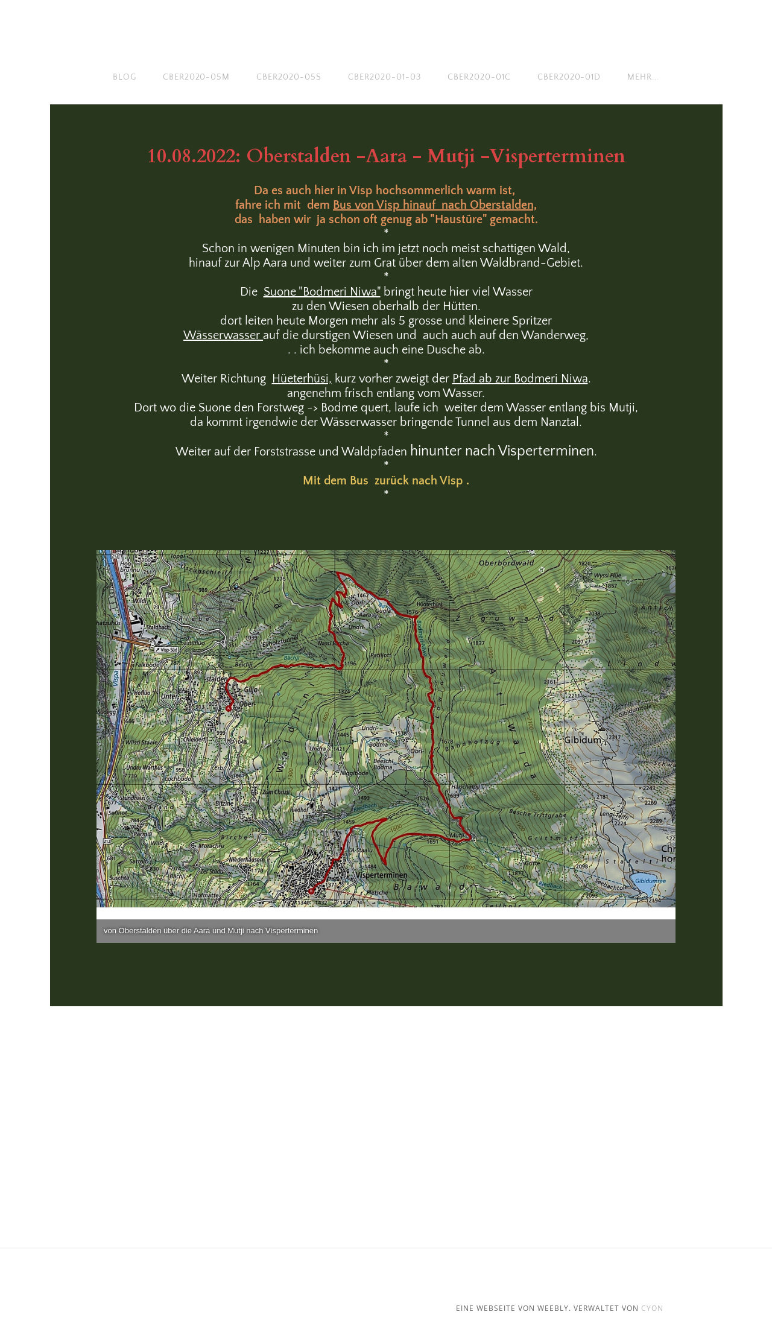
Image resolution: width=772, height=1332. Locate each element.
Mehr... (643, 77)
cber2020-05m (196, 77)
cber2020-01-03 (384, 77)
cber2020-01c (479, 77)
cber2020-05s (288, 77)
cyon (652, 1308)
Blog (124, 77)
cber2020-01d (569, 77)
